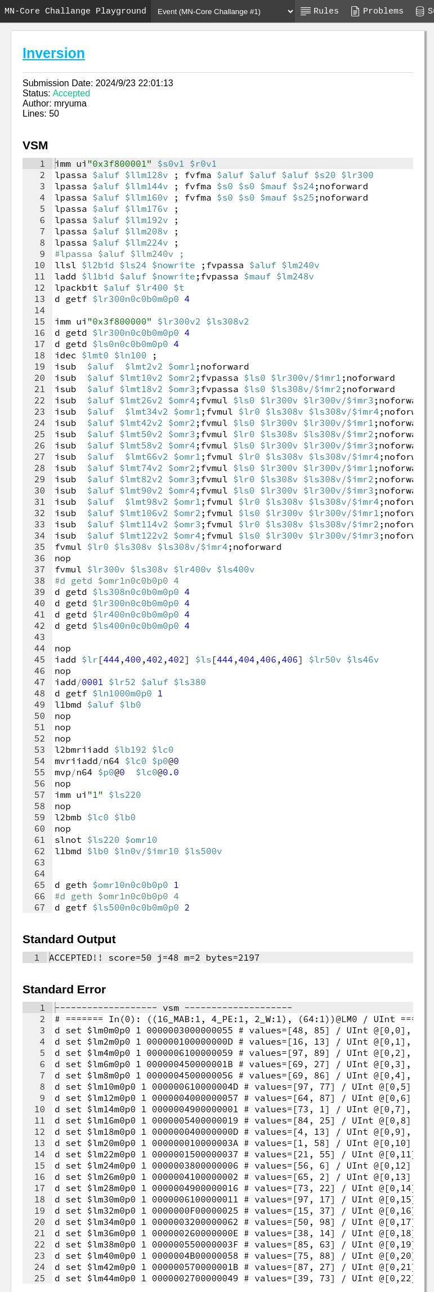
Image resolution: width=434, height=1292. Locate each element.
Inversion (54, 53)
